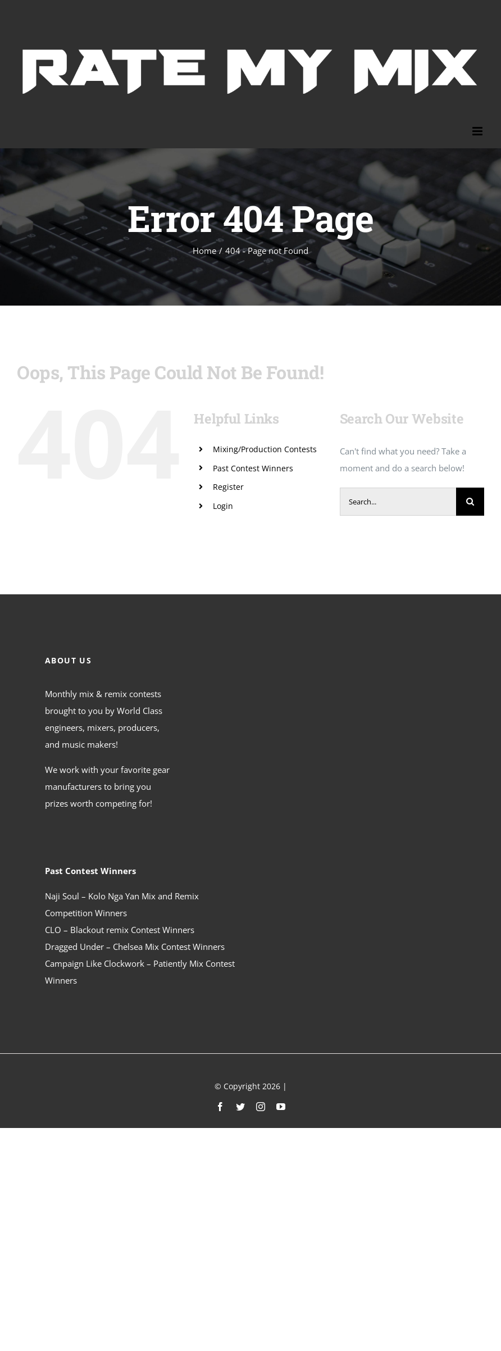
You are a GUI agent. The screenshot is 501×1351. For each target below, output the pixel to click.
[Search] (470, 502)
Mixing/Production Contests (265, 449)
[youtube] (280, 1106)
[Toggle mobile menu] (478, 131)
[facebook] (220, 1106)
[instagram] (260, 1106)
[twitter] (240, 1106)
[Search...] (398, 502)
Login (223, 506)
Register (228, 486)
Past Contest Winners (253, 468)
